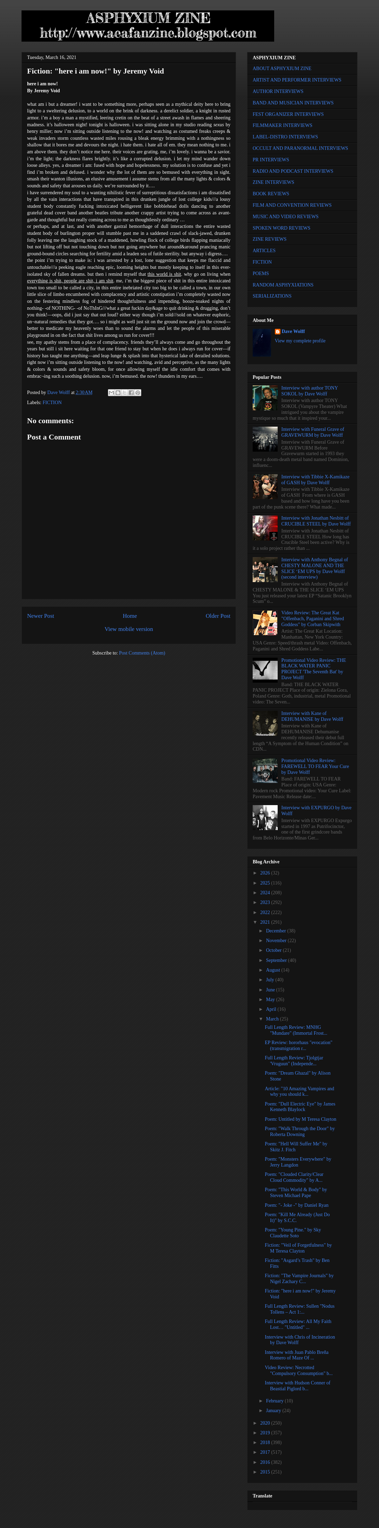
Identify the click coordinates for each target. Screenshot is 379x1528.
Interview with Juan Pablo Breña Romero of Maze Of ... (297, 1355)
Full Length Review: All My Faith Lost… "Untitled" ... (298, 1324)
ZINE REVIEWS (270, 239)
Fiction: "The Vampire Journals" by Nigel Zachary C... (299, 1278)
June (271, 989)
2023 (265, 902)
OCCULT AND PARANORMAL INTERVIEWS (300, 148)
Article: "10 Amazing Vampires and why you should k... (299, 1091)
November (277, 940)
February (275, 1400)
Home (130, 616)
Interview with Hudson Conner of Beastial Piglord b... (297, 1385)
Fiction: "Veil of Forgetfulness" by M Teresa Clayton (298, 1248)
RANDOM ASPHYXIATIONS (283, 285)
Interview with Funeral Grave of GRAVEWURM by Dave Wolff (312, 432)
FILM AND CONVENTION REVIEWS (292, 205)
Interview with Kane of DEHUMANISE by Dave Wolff (312, 716)
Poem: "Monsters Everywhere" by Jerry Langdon (298, 1162)
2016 (265, 1462)
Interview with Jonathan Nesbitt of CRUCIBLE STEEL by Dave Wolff (316, 521)
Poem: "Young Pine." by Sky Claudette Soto (293, 1232)
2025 (265, 883)
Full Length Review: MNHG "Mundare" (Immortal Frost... (296, 1030)
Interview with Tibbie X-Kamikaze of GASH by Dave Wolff (315, 479)
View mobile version (128, 629)
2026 (265, 873)
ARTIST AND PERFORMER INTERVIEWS (297, 80)
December (276, 930)
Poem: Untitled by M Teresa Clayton (300, 1119)
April (271, 1009)
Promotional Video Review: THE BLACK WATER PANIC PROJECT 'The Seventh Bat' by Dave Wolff (313, 669)
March (273, 1019)
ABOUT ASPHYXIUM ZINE (282, 68)
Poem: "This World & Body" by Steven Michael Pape (296, 1192)
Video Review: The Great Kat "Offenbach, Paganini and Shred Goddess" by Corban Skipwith (312, 618)
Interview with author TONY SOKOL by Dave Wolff (309, 390)
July (270, 979)
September (277, 960)
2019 (265, 1432)
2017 (265, 1452)
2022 (265, 912)
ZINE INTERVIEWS (273, 182)
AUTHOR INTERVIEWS (278, 91)
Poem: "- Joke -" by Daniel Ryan (297, 1205)
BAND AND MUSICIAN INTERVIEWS (293, 102)
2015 (265, 1472)
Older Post (218, 616)
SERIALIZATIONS (272, 296)
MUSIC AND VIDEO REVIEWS (286, 216)
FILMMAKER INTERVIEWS (282, 125)
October (274, 950)
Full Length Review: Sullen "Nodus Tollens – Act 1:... (300, 1309)
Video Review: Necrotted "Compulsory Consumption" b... (299, 1370)
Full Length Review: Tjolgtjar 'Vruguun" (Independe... (294, 1060)
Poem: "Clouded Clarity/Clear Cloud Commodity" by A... (294, 1177)
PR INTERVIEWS (271, 159)
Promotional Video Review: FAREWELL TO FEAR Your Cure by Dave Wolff (315, 766)
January (274, 1410)
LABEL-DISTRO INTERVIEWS (285, 136)
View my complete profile (300, 340)
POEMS (261, 273)
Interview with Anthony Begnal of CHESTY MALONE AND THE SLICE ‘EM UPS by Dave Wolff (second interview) (314, 568)
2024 (265, 892)
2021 (265, 922)
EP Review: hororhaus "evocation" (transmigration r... (298, 1045)
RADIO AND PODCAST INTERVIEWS (293, 171)
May (271, 999)
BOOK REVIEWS (271, 193)
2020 (265, 1423)
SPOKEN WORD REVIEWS (281, 228)
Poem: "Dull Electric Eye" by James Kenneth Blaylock (300, 1106)
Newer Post (40, 616)
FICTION (52, 402)
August (273, 970)
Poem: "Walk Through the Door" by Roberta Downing (300, 1131)
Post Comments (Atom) (142, 653)
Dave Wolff (293, 331)
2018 (265, 1442)
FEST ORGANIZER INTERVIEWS (288, 114)
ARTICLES (264, 250)
